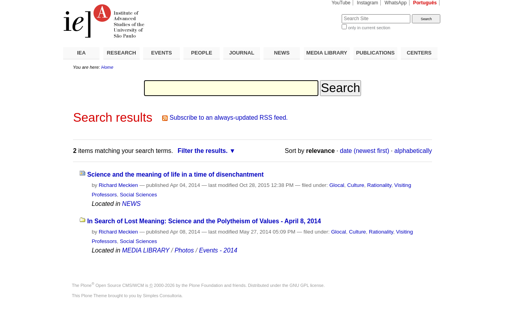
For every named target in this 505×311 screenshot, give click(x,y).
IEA (81, 53)
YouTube (341, 3)
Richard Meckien (118, 185)
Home (107, 67)
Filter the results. (203, 150)
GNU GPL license (307, 285)
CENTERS (419, 53)
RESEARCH (121, 53)
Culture (355, 185)
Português (425, 3)
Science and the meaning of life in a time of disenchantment (175, 174)
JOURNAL (241, 53)
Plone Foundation (206, 285)
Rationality (379, 185)
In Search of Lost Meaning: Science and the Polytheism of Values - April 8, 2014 (204, 221)
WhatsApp (396, 3)
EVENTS (161, 53)
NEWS (282, 53)
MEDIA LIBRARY (326, 53)
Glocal (336, 185)
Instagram (367, 3)
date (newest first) (364, 150)
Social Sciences (138, 195)
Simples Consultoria (162, 295)
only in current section (369, 27)
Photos (184, 250)
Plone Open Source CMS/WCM (112, 285)
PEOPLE (201, 53)
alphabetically (413, 150)
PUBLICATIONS (375, 53)
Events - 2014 (218, 250)
